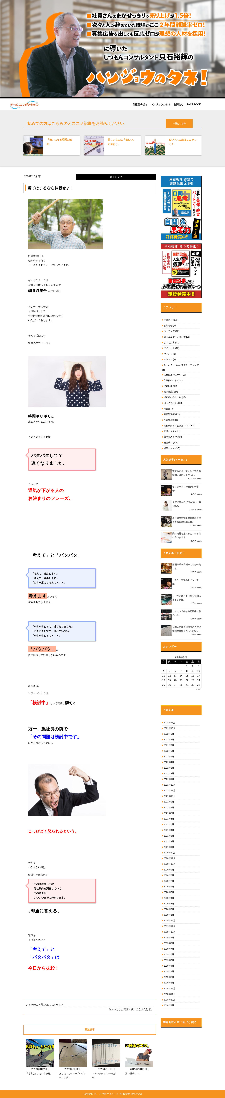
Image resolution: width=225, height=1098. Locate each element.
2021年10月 (169, 796)
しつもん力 (169, 342)
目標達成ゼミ (139, 104)
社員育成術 (169, 420)
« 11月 (199, 689)
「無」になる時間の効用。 (59, 141)
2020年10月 (169, 864)
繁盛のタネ (169, 431)
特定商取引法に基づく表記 (179, 1022)
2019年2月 (169, 977)
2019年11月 (169, 926)
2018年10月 (169, 999)
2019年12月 (169, 920)
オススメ (168, 320)
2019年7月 (169, 949)
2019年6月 (169, 954)
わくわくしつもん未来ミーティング (181, 365)
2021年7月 (169, 813)
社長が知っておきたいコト (177, 425)
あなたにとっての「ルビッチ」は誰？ (72, 1075)
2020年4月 (169, 898)
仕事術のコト (170, 380)
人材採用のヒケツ (172, 375)
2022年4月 (169, 762)
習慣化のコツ (170, 437)
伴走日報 (168, 386)
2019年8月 (169, 943)
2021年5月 (169, 824)
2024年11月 (169, 722)
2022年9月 (169, 734)
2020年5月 (169, 892)
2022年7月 (169, 745)
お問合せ (179, 104)
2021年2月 (169, 841)
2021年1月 (169, 847)
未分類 (167, 408)
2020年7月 (169, 881)
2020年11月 (169, 858)
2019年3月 (169, 971)
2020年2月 (169, 909)
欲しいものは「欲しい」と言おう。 (121, 141)
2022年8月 (169, 739)
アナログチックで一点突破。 (104, 1075)
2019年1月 (169, 982)
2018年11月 (169, 994)
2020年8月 (169, 875)
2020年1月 (169, 915)
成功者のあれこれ (172, 397)
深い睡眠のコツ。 (134, 1073)
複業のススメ (170, 448)
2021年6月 (169, 818)
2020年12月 (169, 852)
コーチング (169, 331)
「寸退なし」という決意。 (39, 1073)
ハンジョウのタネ (160, 104)
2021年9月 (169, 801)
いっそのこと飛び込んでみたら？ (44, 1004)
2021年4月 (169, 830)
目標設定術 (169, 414)
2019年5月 (169, 960)
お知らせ (168, 325)
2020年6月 (169, 886)
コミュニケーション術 (175, 337)
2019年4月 (169, 966)
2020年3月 (169, 903)
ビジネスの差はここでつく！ (182, 141)
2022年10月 (169, 728)
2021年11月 (169, 790)
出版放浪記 (169, 391)
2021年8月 (169, 807)
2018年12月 (169, 988)
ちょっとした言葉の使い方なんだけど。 (131, 1009)
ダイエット (169, 348)
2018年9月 (169, 1005)
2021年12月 (169, 785)
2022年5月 (169, 756)
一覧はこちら (179, 123)
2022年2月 (169, 773)
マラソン (168, 359)
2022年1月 (169, 779)
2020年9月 (169, 869)
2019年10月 (169, 932)
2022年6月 (169, 751)
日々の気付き (170, 403)
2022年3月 (169, 768)
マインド (168, 354)
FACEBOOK (194, 104)
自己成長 (168, 442)
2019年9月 (169, 937)
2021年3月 (169, 836)
